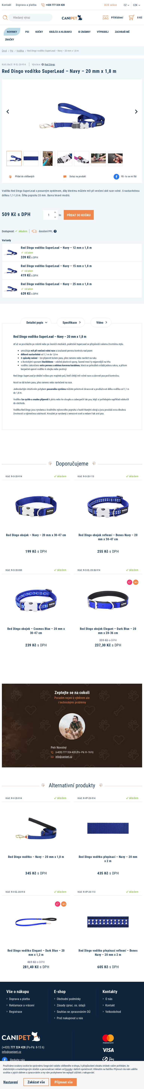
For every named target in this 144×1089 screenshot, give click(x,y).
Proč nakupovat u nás (70, 1018)
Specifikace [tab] (71, 322)
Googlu (68, 1069)
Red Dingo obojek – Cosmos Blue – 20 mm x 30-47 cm (36, 631)
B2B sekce (110, 5)
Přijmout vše (64, 1082)
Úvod (4, 50)
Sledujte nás (17, 1060)
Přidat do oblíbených (24, 176)
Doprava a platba (26, 5)
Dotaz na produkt (78, 176)
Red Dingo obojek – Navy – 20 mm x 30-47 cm (36, 535)
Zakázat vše (36, 1082)
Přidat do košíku (79, 215)
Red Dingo (50, 64)
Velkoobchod (113, 1012)
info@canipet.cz (64, 756)
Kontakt (6, 5)
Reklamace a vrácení (21, 1005)
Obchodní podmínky (69, 999)
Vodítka (20, 50)
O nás (108, 999)
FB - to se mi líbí (128, 176)
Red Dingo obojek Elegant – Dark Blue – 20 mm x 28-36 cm (108, 631)
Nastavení (10, 1082)
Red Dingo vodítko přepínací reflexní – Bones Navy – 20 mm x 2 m (108, 952)
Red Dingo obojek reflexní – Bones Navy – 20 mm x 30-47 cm (108, 537)
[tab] (36, 320)
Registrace (15, 1012)
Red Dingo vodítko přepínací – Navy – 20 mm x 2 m (108, 859)
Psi (11, 50)
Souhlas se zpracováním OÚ (73, 1012)
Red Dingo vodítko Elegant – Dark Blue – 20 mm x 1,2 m (36, 952)
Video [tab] (101, 322)
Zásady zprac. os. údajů (71, 1005)
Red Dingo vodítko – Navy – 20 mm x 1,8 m (36, 857)
